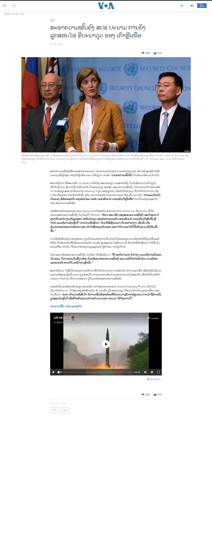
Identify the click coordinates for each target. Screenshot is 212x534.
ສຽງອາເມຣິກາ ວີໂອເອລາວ (68, 322)
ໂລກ (52, 20)
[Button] (145, 53)
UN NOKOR (62, 318)
